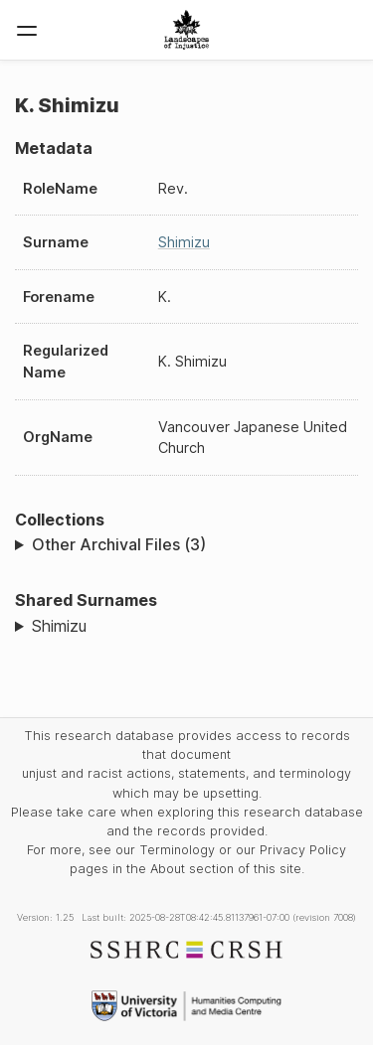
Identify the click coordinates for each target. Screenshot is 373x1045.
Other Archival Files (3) (119, 544)
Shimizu (184, 241)
